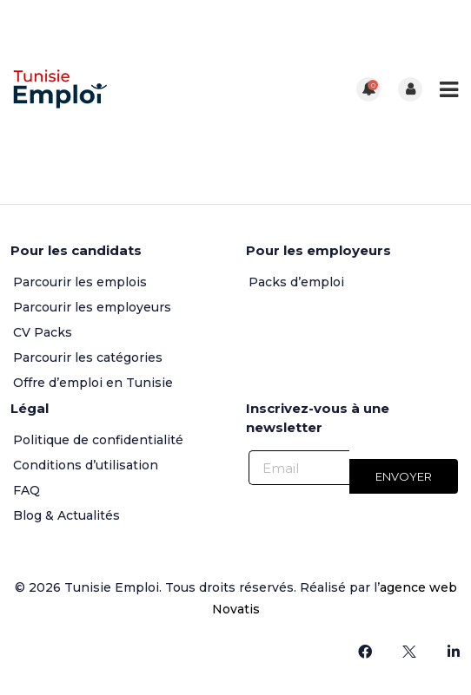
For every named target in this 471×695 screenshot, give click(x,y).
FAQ (26, 490)
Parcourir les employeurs (92, 307)
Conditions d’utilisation (85, 465)
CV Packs (42, 332)
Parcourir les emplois (80, 282)
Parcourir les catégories (88, 357)
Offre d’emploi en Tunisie (93, 382)
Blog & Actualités (66, 515)
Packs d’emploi (296, 282)
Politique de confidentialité (98, 440)
